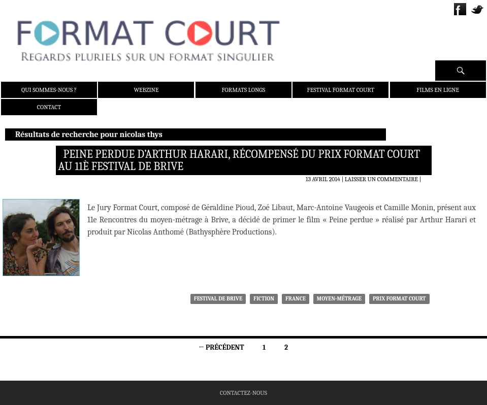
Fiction (263, 298)
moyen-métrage (339, 298)
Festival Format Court (340, 89)
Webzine (146, 89)
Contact (49, 107)
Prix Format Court (399, 298)
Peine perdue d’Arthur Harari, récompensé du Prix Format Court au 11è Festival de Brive (239, 160)
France (295, 298)
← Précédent (221, 347)
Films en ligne (437, 89)
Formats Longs (244, 89)
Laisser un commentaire (381, 179)
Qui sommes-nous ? (49, 89)
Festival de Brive (218, 298)
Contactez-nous (243, 392)
